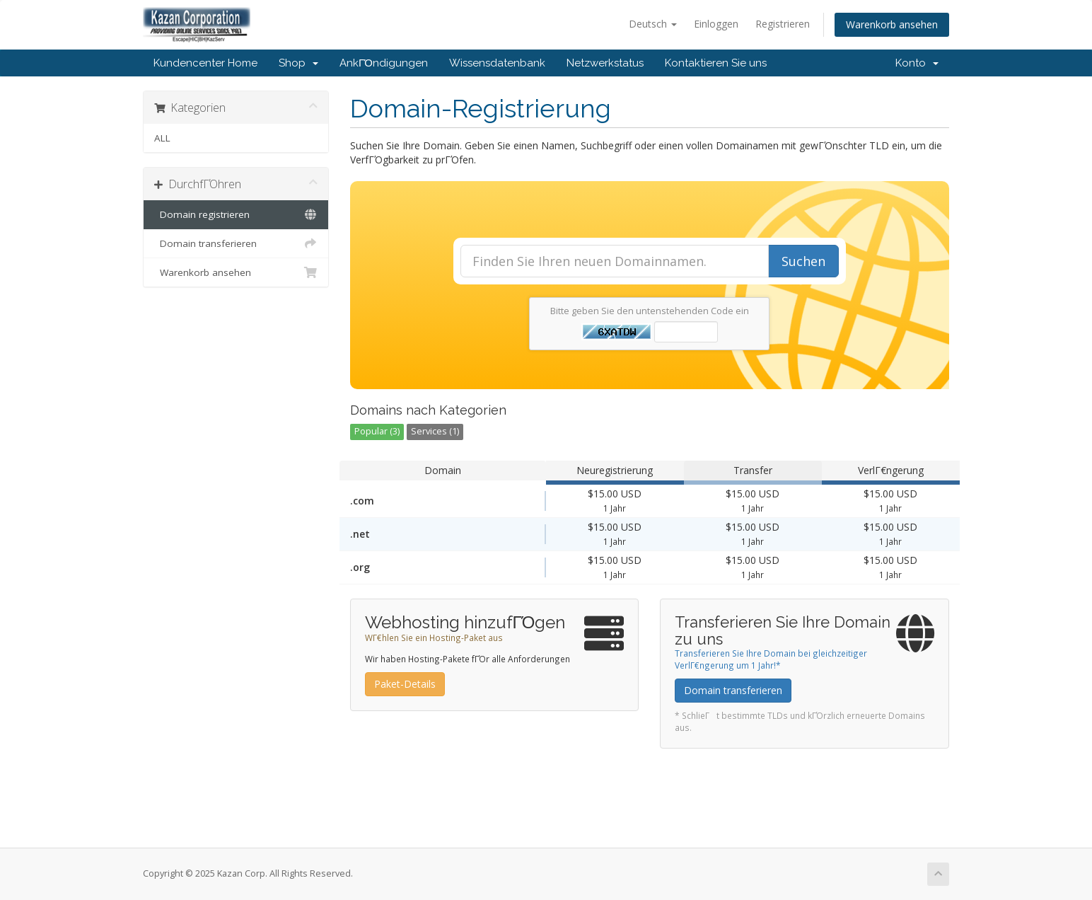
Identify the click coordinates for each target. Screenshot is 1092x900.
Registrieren (782, 23)
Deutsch (653, 23)
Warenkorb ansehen (892, 24)
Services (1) (435, 431)
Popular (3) (377, 431)
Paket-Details (405, 684)
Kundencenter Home (205, 63)
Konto (917, 63)
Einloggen (716, 23)
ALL (162, 138)
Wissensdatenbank (497, 63)
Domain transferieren (236, 243)
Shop (298, 63)
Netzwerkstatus (605, 63)
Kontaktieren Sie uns (716, 63)
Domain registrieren (236, 214)
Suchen (803, 261)
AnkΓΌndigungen (383, 63)
